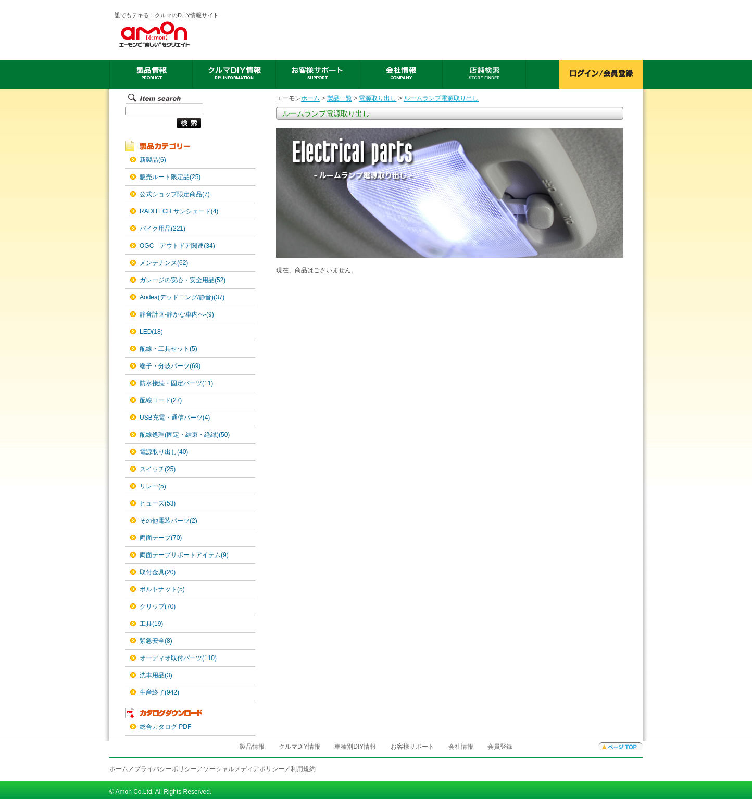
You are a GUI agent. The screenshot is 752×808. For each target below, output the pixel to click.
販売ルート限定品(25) (170, 177)
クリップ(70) (158, 606)
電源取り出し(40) (164, 452)
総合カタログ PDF (165, 726)
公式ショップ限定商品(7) (175, 194)
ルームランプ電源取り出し (441, 98)
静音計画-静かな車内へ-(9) (177, 314)
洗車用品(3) (156, 675)
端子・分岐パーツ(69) (170, 366)
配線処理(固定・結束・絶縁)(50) (185, 434)
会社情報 (460, 746)
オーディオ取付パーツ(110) (178, 658)
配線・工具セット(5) (168, 348)
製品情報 (252, 746)
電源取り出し (377, 98)
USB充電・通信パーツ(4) (175, 417)
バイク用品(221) (162, 228)
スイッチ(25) (158, 469)
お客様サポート (412, 746)
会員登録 (499, 746)
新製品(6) (153, 159)
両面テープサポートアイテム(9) (184, 555)
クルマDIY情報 (299, 746)
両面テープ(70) (161, 537)
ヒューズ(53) (158, 503)
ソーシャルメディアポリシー (243, 769)
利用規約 (303, 769)
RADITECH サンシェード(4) (179, 211)
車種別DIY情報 (355, 746)
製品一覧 (339, 98)
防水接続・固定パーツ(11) (176, 383)
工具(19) (151, 623)
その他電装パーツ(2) (168, 520)
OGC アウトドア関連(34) (177, 245)
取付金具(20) (158, 572)
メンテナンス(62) (164, 263)
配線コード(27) (161, 400)
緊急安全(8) (156, 641)
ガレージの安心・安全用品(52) (182, 280)
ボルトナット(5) (162, 589)
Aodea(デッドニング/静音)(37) (182, 297)
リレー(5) (153, 486)
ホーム (310, 98)
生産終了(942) (159, 692)
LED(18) (151, 331)
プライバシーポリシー (165, 769)
